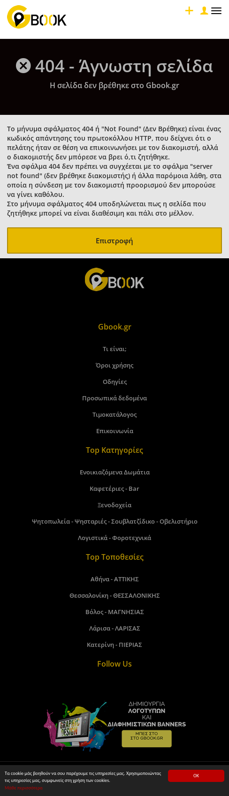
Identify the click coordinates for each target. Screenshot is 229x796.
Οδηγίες (115, 381)
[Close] (203, 13)
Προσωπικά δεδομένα (114, 398)
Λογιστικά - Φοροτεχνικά (114, 537)
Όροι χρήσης (114, 365)
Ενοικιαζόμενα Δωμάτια (115, 472)
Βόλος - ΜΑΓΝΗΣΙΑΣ (114, 612)
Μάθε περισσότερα (24, 788)
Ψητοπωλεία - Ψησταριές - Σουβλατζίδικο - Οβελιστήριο (115, 521)
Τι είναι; (115, 349)
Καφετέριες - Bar (114, 488)
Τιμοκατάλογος (114, 414)
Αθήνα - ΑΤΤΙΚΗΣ (115, 579)
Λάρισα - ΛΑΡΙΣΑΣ (114, 628)
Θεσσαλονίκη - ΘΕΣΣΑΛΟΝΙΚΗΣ (114, 595)
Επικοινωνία (114, 431)
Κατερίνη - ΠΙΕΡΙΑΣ (114, 644)
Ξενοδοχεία (114, 505)
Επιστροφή (114, 240)
